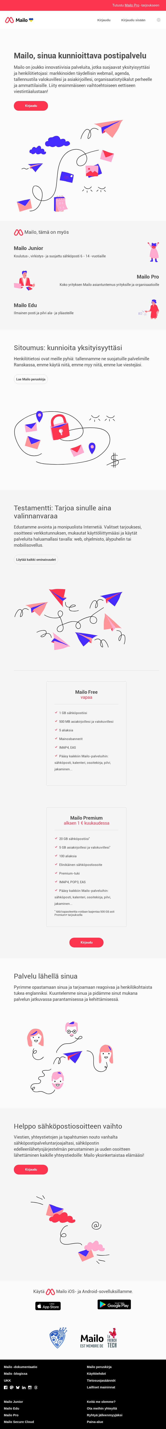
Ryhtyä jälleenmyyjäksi (104, 1415)
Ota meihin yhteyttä (102, 1408)
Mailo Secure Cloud (19, 1422)
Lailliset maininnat (101, 1387)
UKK (7, 1380)
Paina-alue (95, 1422)
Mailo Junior (13, 1401)
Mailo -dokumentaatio (20, 1367)
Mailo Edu (11, 1408)
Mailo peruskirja (99, 1367)
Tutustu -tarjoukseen (135, 5)
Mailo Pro (11, 1415)
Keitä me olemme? (101, 1401)
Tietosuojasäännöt (101, 1380)
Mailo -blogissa (15, 1373)
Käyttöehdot (96, 1373)
